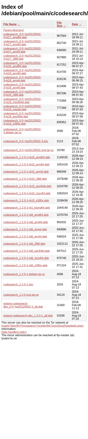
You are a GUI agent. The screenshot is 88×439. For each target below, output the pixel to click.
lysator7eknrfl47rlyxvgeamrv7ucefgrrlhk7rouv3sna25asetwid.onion (42, 325)
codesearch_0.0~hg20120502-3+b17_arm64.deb (22, 43)
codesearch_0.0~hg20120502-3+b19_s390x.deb (22, 122)
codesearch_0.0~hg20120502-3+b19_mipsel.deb (22, 108)
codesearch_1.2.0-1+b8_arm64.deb (25, 222)
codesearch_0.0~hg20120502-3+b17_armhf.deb (22, 50)
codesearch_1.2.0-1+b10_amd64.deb (26, 157)
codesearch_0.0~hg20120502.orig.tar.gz (28, 150)
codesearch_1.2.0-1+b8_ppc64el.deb (26, 250)
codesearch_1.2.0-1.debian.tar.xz (24, 274)
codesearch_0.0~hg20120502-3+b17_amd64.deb (22, 36)
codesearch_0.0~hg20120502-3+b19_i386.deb (22, 93)
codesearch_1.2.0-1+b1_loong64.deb (26, 207)
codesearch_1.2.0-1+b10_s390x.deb (26, 200)
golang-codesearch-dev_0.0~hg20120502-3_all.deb (23, 305)
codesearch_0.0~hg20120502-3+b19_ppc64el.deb (22, 115)
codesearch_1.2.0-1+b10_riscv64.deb (26, 193)
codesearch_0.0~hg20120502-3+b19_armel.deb (22, 79)
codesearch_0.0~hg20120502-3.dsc (25, 141)
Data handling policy (14, 332)
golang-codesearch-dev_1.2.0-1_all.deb (28, 315)
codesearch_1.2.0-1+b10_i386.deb (25, 178)
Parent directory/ (13, 30)
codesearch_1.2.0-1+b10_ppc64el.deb (27, 186)
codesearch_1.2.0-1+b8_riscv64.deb (26, 258)
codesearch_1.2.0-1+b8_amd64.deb (26, 214)
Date (75, 24)
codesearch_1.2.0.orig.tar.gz (21, 294)
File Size (59, 24)
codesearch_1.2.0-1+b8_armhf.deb (25, 236)
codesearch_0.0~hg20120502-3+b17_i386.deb (22, 57)
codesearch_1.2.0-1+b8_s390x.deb (25, 265)
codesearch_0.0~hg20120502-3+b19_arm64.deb (22, 72)
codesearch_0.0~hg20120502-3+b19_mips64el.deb (22, 101)
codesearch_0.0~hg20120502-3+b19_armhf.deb (22, 86)
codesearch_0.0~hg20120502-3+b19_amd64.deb (22, 65)
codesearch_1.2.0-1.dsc (18, 284)
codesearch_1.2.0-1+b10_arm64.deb (26, 164)
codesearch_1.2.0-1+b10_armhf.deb (26, 171)
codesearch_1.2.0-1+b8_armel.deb (25, 229)
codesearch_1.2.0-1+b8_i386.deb (24, 243)
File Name (10, 24)
